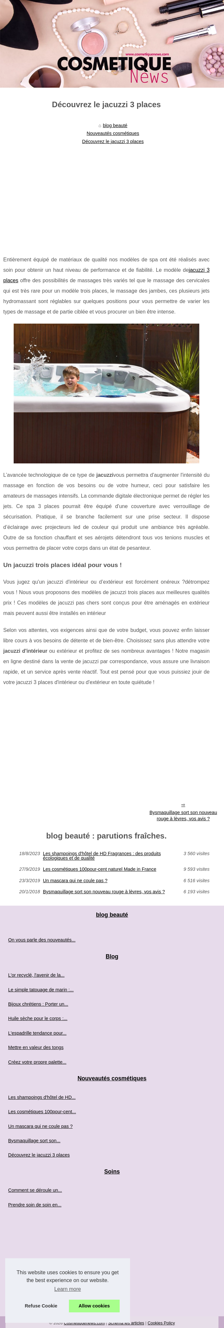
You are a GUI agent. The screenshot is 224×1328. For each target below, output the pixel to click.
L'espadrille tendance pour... (37, 1033)
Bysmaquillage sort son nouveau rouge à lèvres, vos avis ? (104, 891)
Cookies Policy (161, 1323)
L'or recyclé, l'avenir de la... (36, 975)
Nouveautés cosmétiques (112, 133)
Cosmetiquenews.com (84, 1323)
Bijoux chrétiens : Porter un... (38, 1004)
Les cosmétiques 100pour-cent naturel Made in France (99, 869)
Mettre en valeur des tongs (35, 1047)
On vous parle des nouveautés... (41, 939)
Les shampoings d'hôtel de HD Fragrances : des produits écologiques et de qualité (102, 856)
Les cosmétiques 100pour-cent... (42, 1111)
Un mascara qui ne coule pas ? (75, 880)
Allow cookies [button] (94, 1305)
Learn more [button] (67, 1289)
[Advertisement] (106, 195)
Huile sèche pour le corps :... (37, 1018)
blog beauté (115, 125)
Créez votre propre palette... (37, 1062)
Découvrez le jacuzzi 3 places (113, 141)
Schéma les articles (126, 1323)
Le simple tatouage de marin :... (41, 989)
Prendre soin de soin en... (34, 1204)
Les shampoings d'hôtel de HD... (42, 1097)
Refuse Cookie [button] (41, 1305)
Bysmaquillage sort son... (34, 1140)
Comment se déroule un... (35, 1190)
